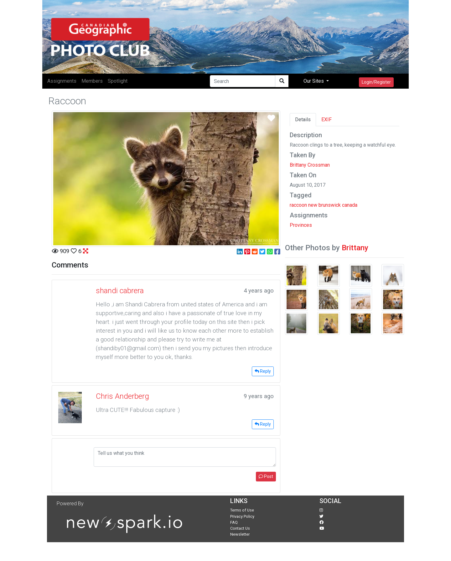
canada (349, 205)
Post (266, 476)
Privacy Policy (242, 516)
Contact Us (240, 528)
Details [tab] (303, 119)
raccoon (298, 205)
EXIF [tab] (326, 119)
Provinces (301, 225)
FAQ (234, 522)
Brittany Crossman (310, 165)
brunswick (330, 205)
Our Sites (314, 81)
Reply (263, 371)
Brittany (355, 247)
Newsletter (240, 534)
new (312, 205)
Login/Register (376, 82)
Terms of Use (242, 510)
